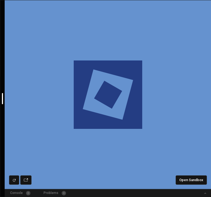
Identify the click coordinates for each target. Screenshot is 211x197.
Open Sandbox (191, 180)
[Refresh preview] (14, 180)
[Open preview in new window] (26, 180)
